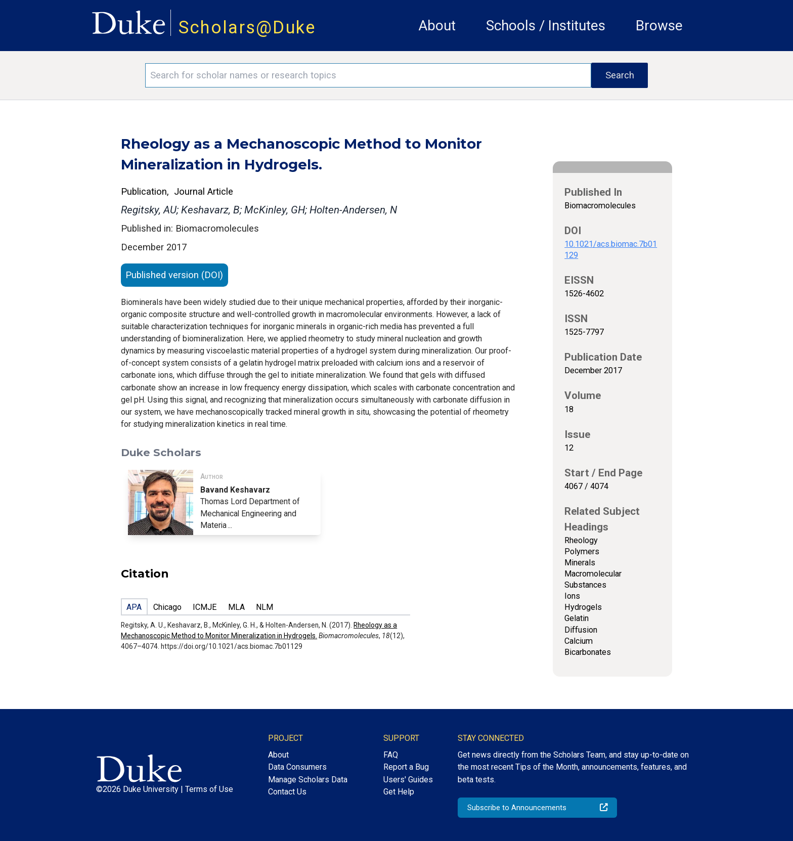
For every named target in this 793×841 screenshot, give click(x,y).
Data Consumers (297, 767)
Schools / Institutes (545, 25)
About (437, 25)
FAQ (390, 755)
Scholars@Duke (247, 27)
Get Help (398, 791)
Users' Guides (408, 779)
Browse (659, 25)
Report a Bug (406, 767)
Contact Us (287, 791)
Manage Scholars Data (307, 779)
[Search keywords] (368, 75)
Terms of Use (209, 789)
